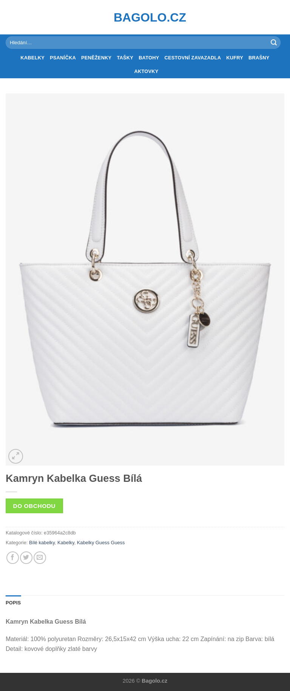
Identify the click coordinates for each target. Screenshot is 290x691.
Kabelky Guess (93, 542)
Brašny (259, 58)
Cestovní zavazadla (193, 58)
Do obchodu (34, 506)
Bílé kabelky (42, 542)
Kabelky (32, 58)
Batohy (149, 58)
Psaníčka (63, 58)
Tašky (125, 58)
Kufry (234, 58)
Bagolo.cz (145, 17)
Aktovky (146, 71)
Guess (118, 542)
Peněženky (96, 58)
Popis (13, 603)
